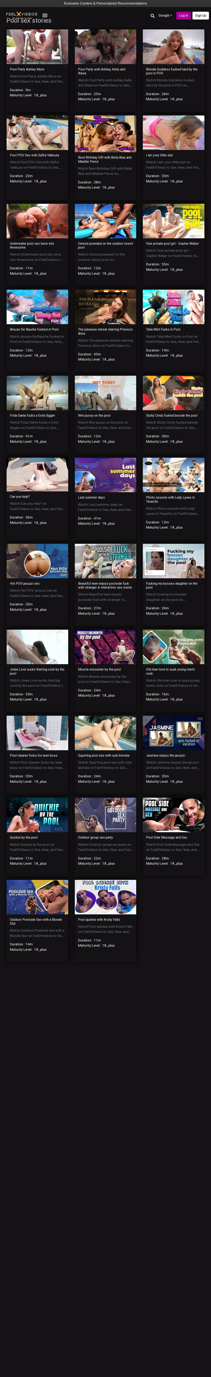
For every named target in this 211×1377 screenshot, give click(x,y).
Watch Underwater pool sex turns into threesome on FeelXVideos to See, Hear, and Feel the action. (36, 259)
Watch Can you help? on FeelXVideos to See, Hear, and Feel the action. (36, 508)
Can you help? (20, 497)
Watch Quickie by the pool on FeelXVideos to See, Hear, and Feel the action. (36, 849)
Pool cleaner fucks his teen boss (33, 755)
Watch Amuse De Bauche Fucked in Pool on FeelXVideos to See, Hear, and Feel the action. (37, 341)
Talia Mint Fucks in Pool (163, 329)
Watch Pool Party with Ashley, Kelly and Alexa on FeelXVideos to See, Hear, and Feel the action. (105, 85)
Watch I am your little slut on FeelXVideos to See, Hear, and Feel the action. (172, 167)
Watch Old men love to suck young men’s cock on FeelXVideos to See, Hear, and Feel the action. (173, 685)
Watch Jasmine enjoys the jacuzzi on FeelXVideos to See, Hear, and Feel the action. (172, 767)
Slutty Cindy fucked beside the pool (171, 415)
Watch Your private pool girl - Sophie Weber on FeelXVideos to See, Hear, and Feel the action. (171, 255)
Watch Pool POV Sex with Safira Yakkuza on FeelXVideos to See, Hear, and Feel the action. (34, 167)
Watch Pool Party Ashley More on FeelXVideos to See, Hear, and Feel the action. (36, 81)
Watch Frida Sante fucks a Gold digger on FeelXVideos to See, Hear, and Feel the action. (34, 427)
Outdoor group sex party (95, 837)
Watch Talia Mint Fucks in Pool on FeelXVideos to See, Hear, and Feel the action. (172, 341)
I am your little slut (159, 155)
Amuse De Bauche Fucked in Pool (34, 329)
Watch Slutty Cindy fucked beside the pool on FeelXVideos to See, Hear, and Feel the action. (172, 427)
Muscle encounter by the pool (99, 669)
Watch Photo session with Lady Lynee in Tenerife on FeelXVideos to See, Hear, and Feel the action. (171, 513)
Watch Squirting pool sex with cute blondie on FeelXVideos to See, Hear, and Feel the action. (105, 767)
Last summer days (91, 497)
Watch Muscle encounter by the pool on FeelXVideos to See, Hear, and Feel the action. (104, 681)
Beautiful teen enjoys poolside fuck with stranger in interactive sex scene (105, 585)
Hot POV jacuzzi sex (25, 583)
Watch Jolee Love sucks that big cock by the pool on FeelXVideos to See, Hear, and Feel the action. (37, 685)
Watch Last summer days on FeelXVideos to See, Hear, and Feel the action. (104, 509)
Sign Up (200, 15)
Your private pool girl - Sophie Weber (172, 243)
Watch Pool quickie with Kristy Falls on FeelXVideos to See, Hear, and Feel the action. (105, 931)
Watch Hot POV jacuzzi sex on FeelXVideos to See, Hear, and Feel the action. (36, 595)
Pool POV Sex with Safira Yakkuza (34, 155)
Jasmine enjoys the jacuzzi (165, 755)
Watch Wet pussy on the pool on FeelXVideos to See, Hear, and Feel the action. (104, 427)
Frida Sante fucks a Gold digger (32, 415)
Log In (183, 15)
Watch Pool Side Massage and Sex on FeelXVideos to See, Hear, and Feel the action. (172, 849)
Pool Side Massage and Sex (166, 837)
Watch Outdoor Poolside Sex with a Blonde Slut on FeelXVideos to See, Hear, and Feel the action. (37, 935)
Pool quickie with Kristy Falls (99, 920)
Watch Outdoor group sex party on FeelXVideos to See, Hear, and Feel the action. (104, 849)
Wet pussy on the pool (94, 415)
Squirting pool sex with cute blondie (104, 755)
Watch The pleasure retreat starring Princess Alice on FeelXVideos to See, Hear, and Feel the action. (105, 345)
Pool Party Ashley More (27, 69)
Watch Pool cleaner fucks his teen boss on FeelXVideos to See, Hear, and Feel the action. (36, 767)
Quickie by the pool (24, 837)
